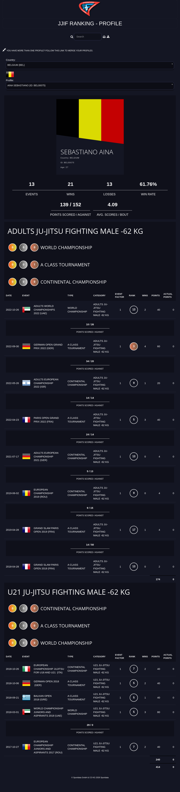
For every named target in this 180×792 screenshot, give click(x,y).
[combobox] (90, 66)
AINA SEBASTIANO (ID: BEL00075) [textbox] (26, 85)
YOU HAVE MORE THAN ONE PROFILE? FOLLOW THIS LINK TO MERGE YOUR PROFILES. (48, 50)
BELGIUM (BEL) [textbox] (16, 65)
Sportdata (105, 786)
